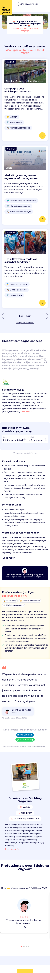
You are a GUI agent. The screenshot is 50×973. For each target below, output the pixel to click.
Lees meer (12, 849)
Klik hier (34, 453)
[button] (46, 914)
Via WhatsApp (25, 739)
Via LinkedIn (25, 734)
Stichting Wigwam (19, 746)
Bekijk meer (25, 316)
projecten (10, 746)
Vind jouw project (29, 4)
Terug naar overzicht (25, 323)
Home (4, 746)
